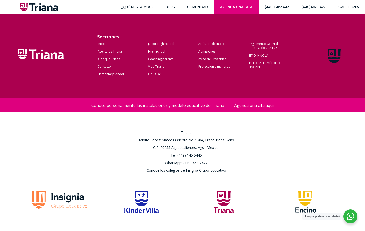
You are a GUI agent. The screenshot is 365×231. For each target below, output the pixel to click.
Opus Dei (155, 74)
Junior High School (161, 44)
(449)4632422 (314, 7)
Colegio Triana (41, 59)
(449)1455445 (277, 7)
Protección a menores (214, 66)
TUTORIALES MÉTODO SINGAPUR (264, 65)
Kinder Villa (141, 203)
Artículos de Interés (212, 44)
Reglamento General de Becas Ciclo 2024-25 (265, 46)
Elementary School (111, 74)
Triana (39, 8)
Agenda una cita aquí (254, 105)
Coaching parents (160, 59)
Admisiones (206, 51)
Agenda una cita (236, 7)
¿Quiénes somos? (137, 7)
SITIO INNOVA (258, 55)
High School (156, 51)
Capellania (348, 7)
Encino (305, 203)
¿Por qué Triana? (109, 59)
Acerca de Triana (110, 51)
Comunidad (197, 7)
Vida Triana (156, 66)
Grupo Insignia (59, 203)
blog (170, 7)
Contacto (104, 66)
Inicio (101, 44)
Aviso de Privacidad (212, 59)
